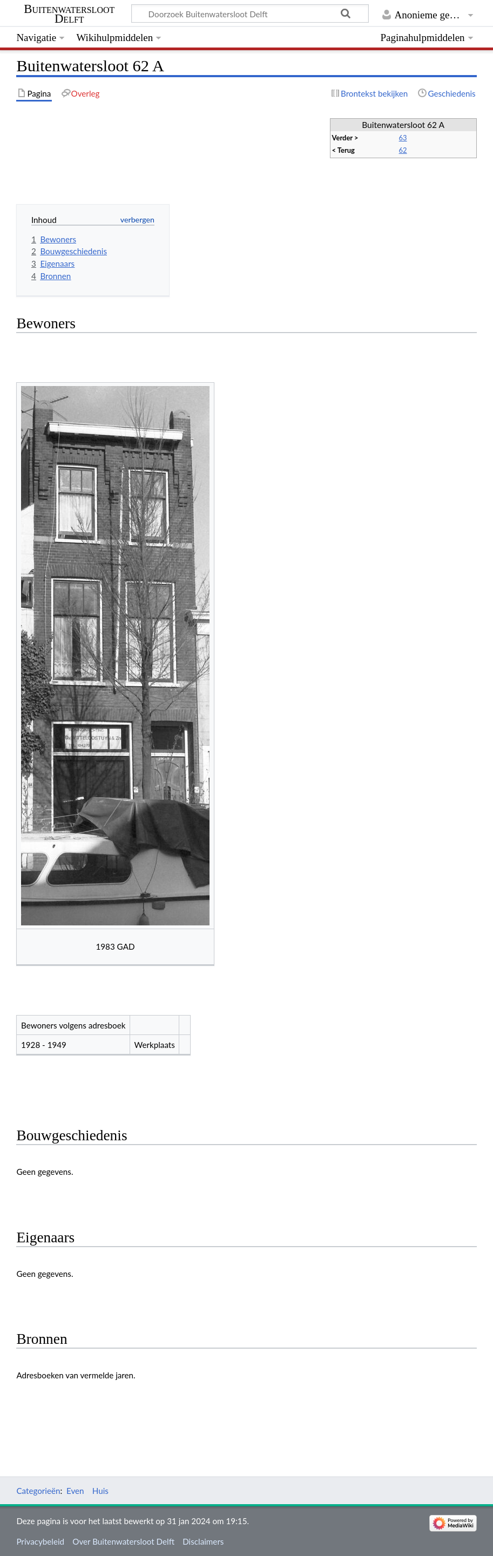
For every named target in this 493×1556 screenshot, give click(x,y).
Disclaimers (203, 1541)
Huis (100, 1491)
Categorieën (38, 1491)
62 (403, 150)
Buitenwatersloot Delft (69, 14)
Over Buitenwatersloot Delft (123, 1541)
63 (403, 137)
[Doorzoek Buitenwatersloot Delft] (250, 13)
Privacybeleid (40, 1541)
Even (75, 1491)
